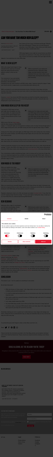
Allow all (43, 241)
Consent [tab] (9, 218)
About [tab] (43, 218)
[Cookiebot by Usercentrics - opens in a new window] (45, 214)
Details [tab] (26, 218)
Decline (10, 241)
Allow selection (26, 241)
